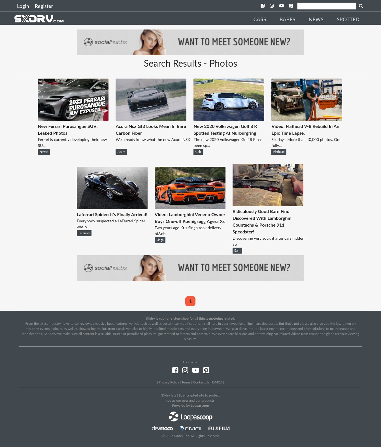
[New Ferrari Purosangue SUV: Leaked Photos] (73, 119)
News (315, 19)
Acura (121, 151)
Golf (198, 151)
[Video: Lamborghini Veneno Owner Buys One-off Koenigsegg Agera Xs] (190, 207)
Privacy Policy (169, 382)
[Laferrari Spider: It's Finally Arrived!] (112, 207)
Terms (186, 382)
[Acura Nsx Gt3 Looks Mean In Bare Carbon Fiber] (151, 119)
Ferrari (44, 151)
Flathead (279, 151)
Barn (237, 250)
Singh (159, 240)
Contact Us (201, 382)
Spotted (348, 19)
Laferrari (84, 233)
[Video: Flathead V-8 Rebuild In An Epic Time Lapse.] (306, 119)
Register (44, 6)
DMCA (217, 382)
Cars (259, 19)
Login (23, 6)
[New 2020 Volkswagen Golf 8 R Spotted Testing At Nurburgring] (228, 119)
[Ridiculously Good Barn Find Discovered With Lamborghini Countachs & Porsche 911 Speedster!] (268, 204)
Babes (287, 19)
